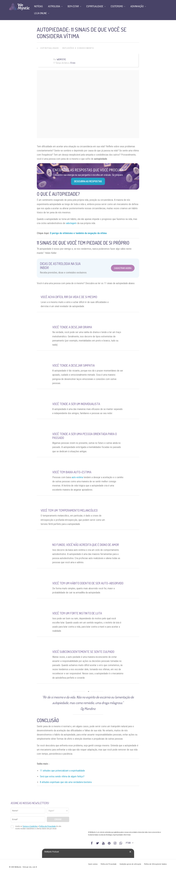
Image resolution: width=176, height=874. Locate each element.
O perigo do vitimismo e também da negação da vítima (78, 233)
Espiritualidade (50, 48)
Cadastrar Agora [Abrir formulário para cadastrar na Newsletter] (123, 268)
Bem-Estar (73, 6)
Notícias (38, 6)
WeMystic (61, 59)
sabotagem (71, 223)
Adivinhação (137, 6)
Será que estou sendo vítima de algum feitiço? (62, 776)
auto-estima (77, 477)
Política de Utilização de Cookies (155, 864)
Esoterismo (117, 6)
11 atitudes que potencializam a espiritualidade (62, 770)
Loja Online (40, 13)
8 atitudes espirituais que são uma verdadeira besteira (66, 782)
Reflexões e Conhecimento (78, 48)
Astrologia (54, 6)
